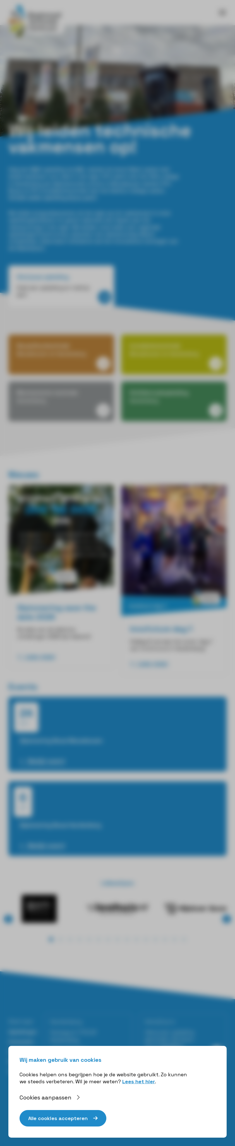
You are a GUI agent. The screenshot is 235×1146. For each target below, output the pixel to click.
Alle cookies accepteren (58, 1118)
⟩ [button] (227, 919)
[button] (51, 939)
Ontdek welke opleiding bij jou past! (52, 197)
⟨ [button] (8, 919)
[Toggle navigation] (222, 12)
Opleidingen (22, 1032)
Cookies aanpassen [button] (45, 1097)
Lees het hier (138, 1081)
